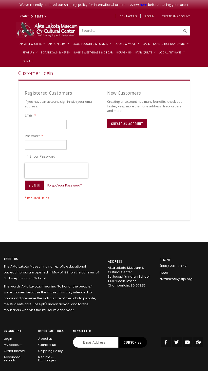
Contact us (47, 318)
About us (45, 312)
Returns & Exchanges (47, 333)
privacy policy (42, 364)
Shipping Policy (50, 324)
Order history (14, 324)
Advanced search (12, 333)
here (143, 4)
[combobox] (134, 31)
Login (8, 312)
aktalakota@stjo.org (176, 253)
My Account (13, 318)
